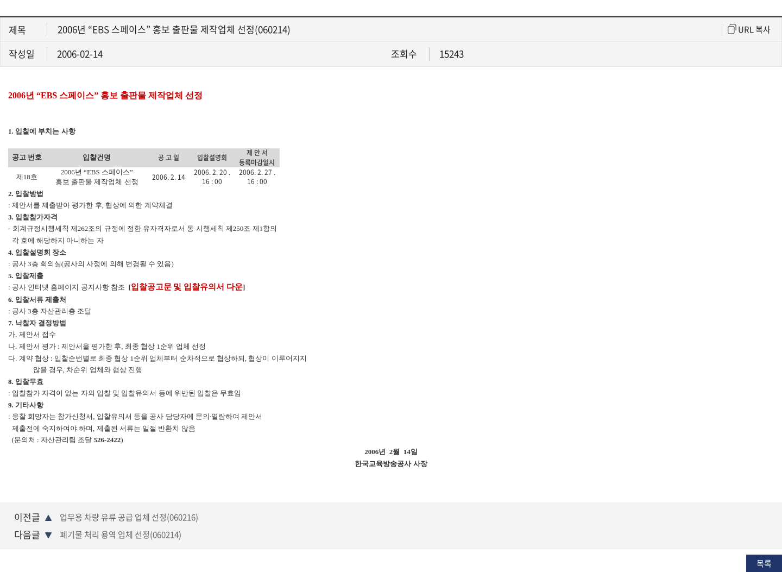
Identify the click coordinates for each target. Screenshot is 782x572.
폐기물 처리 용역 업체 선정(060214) (120, 534)
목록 (764, 563)
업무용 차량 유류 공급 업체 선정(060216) (129, 517)
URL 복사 (749, 29)
